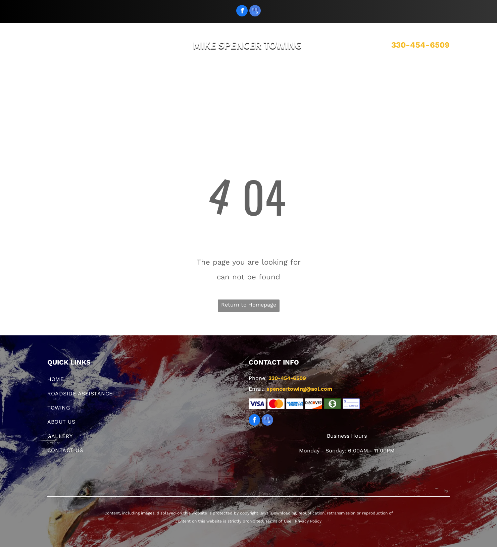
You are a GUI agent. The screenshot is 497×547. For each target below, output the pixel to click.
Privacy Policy (308, 521)
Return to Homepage (248, 305)
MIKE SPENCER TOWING (247, 45)
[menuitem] (134, 81)
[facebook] (242, 11)
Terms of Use (278, 521)
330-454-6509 (420, 45)
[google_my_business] (255, 11)
